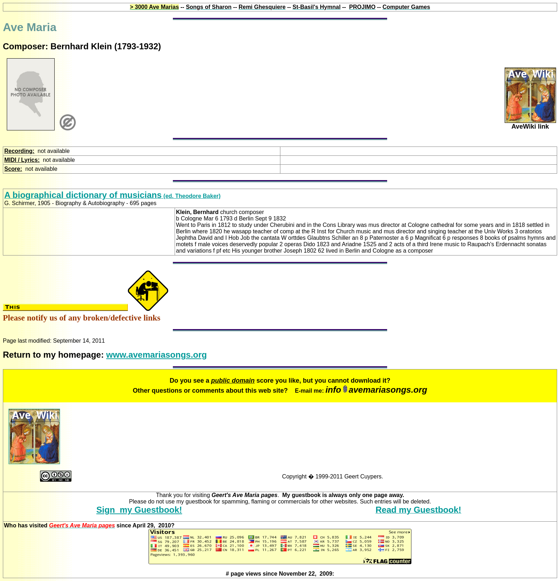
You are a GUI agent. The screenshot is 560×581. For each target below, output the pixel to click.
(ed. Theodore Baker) (112, 196)
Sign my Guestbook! (139, 510)
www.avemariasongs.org (156, 354)
